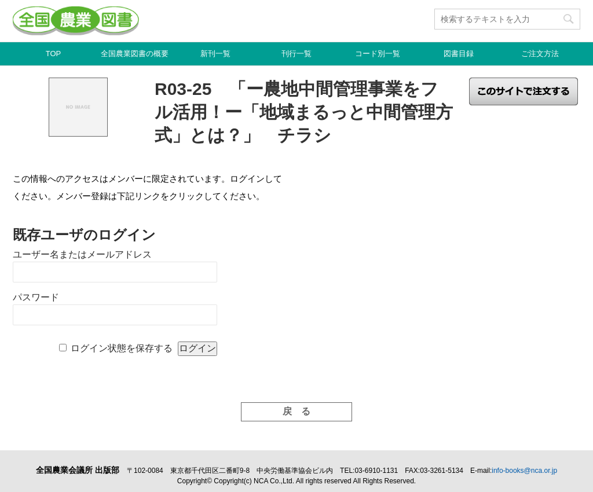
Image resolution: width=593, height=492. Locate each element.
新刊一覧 (215, 53)
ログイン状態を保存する (122, 348)
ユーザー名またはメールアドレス (82, 254)
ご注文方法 (540, 53)
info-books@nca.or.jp (524, 471)
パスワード (36, 297)
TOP (53, 53)
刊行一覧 (296, 53)
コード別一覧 (377, 53)
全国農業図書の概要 (135, 53)
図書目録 (459, 53)
